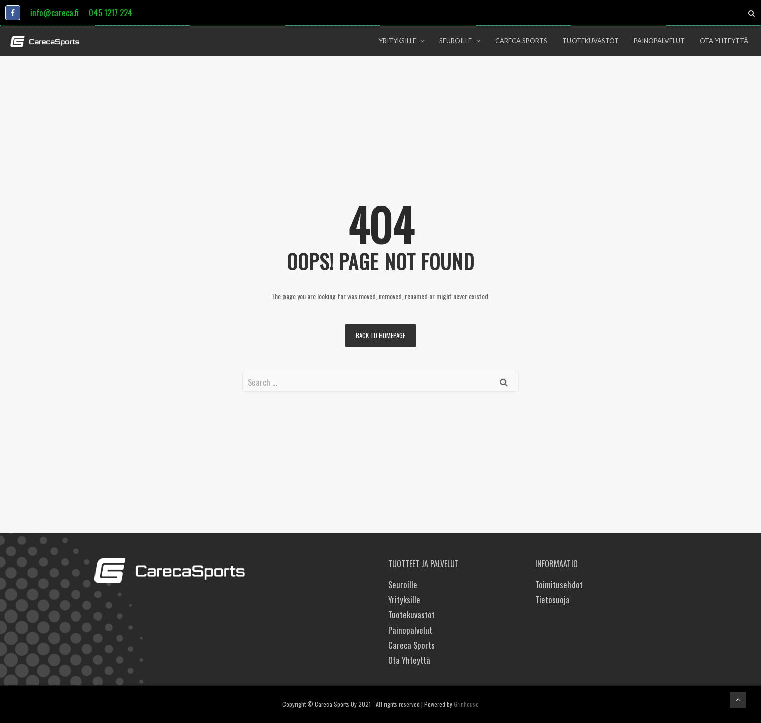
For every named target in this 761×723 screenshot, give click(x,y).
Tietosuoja (552, 599)
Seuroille (402, 584)
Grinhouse (466, 704)
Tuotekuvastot (411, 614)
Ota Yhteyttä (409, 660)
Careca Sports (411, 645)
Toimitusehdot (559, 584)
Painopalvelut (410, 630)
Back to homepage (380, 335)
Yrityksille (404, 599)
